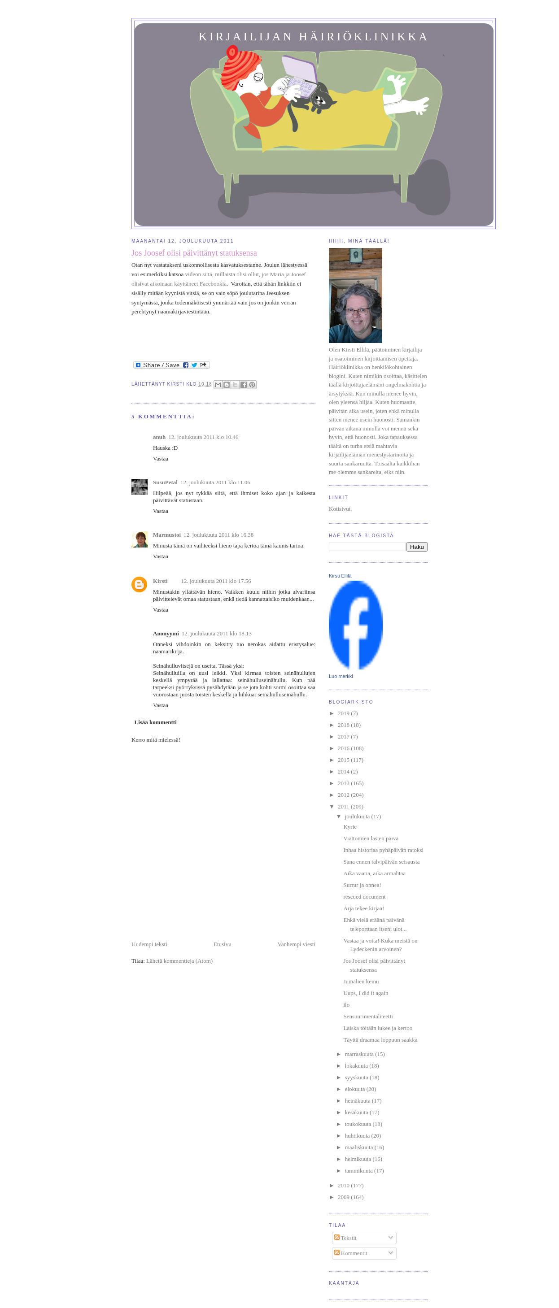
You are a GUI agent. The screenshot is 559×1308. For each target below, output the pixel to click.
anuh (159, 437)
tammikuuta (359, 1170)
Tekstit (345, 1237)
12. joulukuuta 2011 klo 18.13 (217, 633)
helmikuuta (359, 1159)
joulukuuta (358, 816)
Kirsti (160, 581)
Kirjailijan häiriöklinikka (314, 36)
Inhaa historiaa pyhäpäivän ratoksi (383, 850)
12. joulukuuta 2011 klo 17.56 (216, 581)
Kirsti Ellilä (340, 575)
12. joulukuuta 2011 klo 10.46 (203, 437)
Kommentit (350, 1253)
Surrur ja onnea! (362, 885)
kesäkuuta (357, 1112)
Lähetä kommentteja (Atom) (179, 960)
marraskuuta (360, 1054)
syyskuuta (357, 1077)
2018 (344, 724)
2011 (344, 806)
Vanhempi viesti (296, 944)
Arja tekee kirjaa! (363, 908)
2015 (344, 759)
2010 (344, 1185)
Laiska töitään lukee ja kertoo (377, 1028)
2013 (344, 783)
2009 (344, 1197)
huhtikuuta (358, 1135)
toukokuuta (359, 1124)
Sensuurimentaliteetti (368, 1016)
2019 (344, 713)
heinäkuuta (358, 1100)
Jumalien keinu (361, 981)
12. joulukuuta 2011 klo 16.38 (218, 534)
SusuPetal (165, 482)
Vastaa (160, 458)
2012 (344, 794)
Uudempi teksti (149, 944)
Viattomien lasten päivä (370, 838)
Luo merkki (341, 676)
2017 (344, 736)
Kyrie (350, 826)
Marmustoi (167, 534)
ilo (346, 1004)
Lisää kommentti (156, 722)
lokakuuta (357, 1065)
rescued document (364, 896)
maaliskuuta (360, 1147)
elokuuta (356, 1089)
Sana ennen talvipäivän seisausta (381, 861)
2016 (344, 748)
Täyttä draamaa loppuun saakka (380, 1039)
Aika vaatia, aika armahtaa (374, 873)
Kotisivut (339, 508)
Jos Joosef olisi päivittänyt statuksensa (194, 252)
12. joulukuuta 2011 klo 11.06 (215, 482)
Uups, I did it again (365, 993)
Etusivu (222, 944)
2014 (344, 771)
